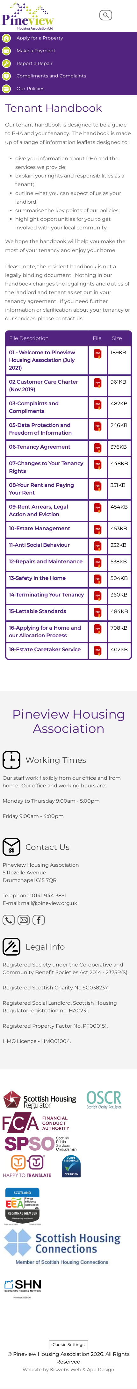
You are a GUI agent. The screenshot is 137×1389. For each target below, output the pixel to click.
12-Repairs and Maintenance (46, 562)
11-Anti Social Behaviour (39, 545)
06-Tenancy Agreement (39, 447)
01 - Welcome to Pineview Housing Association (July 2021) (42, 360)
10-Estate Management (39, 528)
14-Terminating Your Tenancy (46, 595)
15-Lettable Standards (37, 611)
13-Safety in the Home (37, 578)
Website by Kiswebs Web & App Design (68, 1369)
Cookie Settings (68, 1344)
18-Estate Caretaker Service (45, 650)
